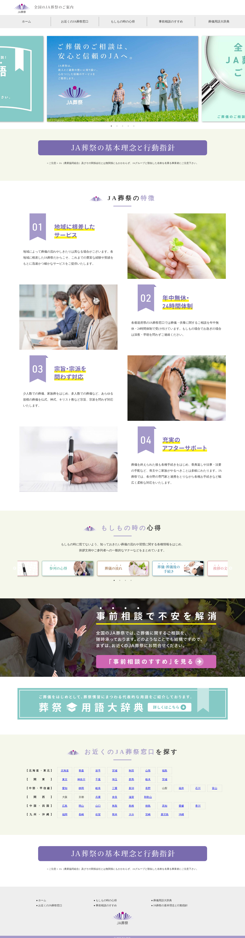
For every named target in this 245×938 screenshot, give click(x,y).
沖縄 (181, 814)
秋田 (131, 770)
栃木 (148, 779)
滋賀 (131, 796)
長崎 (81, 814)
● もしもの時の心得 (105, 900)
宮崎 (148, 814)
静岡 (81, 788)
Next (230, 568)
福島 (164, 770)
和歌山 (148, 796)
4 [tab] (128, 126)
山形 (148, 770)
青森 (81, 770)
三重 (114, 788)
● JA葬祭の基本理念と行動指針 (169, 905)
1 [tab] (111, 126)
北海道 (65, 770)
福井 (181, 788)
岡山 (81, 805)
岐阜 (98, 788)
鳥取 (114, 805)
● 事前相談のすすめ (105, 905)
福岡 (64, 814)
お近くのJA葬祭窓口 (74, 21)
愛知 (64, 788)
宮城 (114, 770)
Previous (15, 568)
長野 (148, 788)
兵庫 (98, 796)
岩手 (98, 770)
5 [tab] (134, 126)
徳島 (148, 805)
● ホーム (41, 900)
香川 (198, 805)
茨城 (164, 779)
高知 (164, 805)
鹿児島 (165, 814)
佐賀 (98, 814)
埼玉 (114, 779)
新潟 (131, 788)
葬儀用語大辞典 (218, 21)
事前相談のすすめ (171, 21)
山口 (98, 805)
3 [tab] (122, 126)
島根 (131, 805)
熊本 (114, 814)
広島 (64, 805)
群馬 (131, 779)
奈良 (114, 796)
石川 (198, 788)
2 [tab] (117, 126)
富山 (214, 788)
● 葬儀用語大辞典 (161, 900)
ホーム (26, 21)
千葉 (98, 779)
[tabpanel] (122, 78)
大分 (131, 814)
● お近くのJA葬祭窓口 (49, 905)
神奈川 (81, 779)
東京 (64, 779)
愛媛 (181, 805)
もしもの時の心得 (123, 21)
